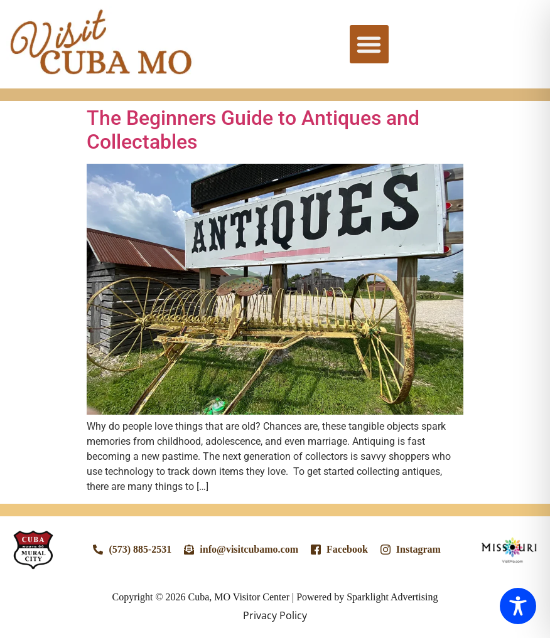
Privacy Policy (275, 615)
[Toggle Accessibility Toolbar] (518, 606)
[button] (369, 44)
